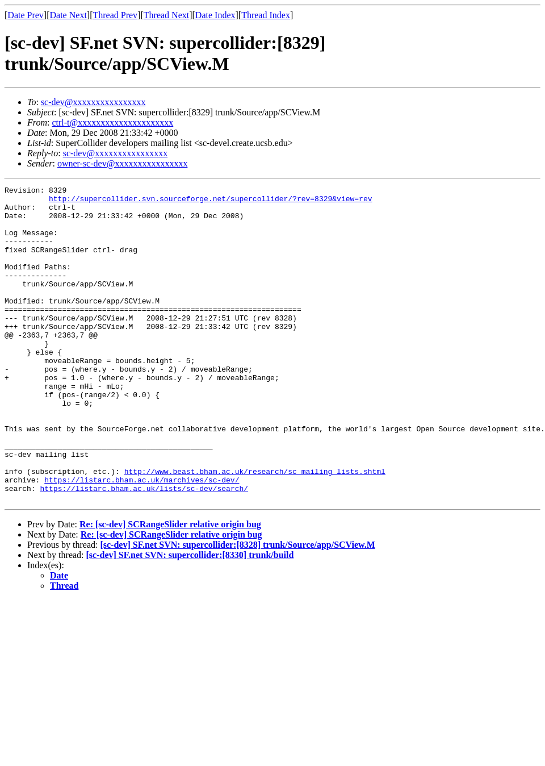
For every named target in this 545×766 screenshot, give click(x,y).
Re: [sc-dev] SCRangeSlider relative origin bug (170, 587)
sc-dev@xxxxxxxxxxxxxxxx (93, 102)
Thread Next (166, 15)
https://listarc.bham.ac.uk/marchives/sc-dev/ (141, 539)
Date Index (215, 15)
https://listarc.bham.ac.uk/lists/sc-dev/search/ (144, 549)
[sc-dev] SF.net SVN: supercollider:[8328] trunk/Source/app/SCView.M (237, 608)
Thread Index (265, 15)
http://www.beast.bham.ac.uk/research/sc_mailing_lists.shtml (254, 529)
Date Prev (25, 15)
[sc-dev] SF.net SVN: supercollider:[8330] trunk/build (190, 618)
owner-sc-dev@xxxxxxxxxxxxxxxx (122, 163)
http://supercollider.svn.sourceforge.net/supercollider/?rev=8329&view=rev (210, 202)
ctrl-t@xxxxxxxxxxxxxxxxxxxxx (112, 122)
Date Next (68, 15)
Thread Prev (115, 15)
